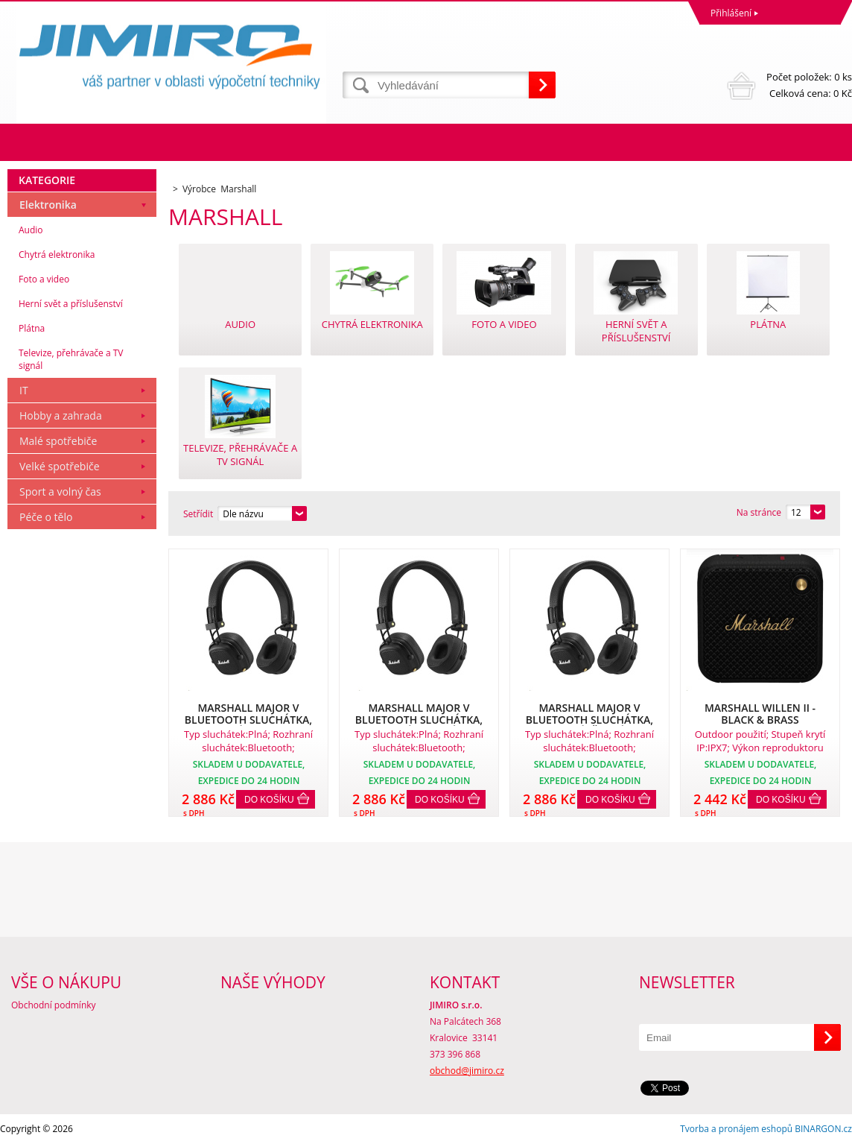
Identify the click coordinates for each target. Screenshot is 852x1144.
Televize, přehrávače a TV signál (71, 359)
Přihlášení (730, 13)
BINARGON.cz (823, 1128)
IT (23, 390)
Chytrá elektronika (57, 254)
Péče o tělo (45, 517)
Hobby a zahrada (60, 415)
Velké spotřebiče (59, 466)
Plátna (32, 328)
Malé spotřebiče (58, 441)
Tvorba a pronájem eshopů (736, 1128)
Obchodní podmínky (53, 1005)
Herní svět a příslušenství (71, 303)
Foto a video (44, 279)
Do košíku (269, 799)
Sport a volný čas (60, 491)
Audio (31, 230)
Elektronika (48, 204)
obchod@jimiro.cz (467, 1070)
